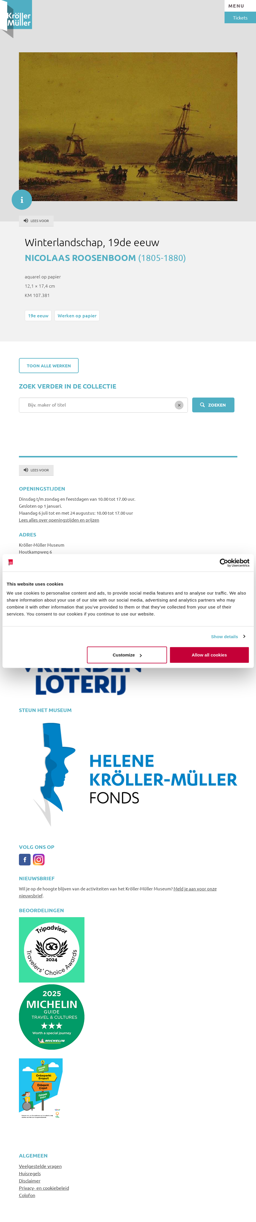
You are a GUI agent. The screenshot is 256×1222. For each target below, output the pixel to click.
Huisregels (30, 1173)
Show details (224, 636)
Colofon (27, 1195)
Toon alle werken (49, 365)
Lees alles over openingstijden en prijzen (59, 520)
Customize (127, 654)
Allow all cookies (209, 654)
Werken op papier (77, 315)
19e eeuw (38, 315)
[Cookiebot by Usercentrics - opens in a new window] (223, 562)
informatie (19, 196)
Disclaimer (29, 1180)
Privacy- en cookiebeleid (44, 1188)
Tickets (240, 17)
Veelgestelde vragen (40, 1166)
